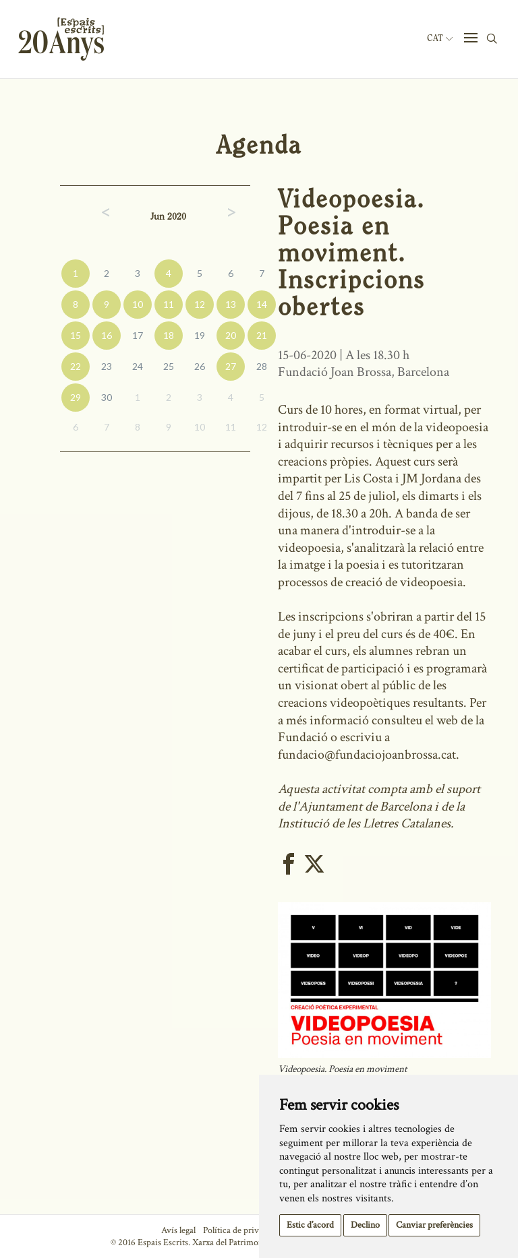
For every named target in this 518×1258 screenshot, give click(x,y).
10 (137, 304)
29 (75, 397)
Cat (440, 38)
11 (168, 304)
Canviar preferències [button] (434, 1225)
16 (106, 335)
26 (199, 366)
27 (230, 366)
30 (106, 397)
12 (199, 304)
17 (137, 335)
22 (75, 366)
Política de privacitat (241, 1230)
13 (230, 304)
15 (75, 335)
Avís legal (178, 1230)
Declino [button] (365, 1225)
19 (199, 335)
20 (230, 335)
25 (168, 366)
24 (137, 366)
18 (168, 335)
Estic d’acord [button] (310, 1225)
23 (106, 366)
